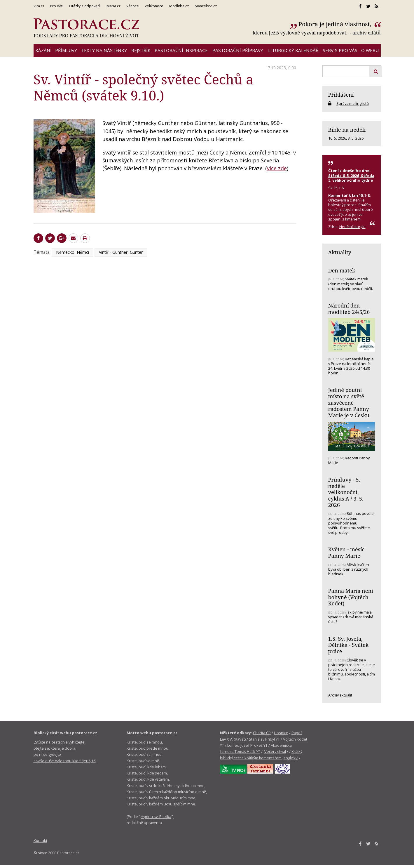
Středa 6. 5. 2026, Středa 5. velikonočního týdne (351, 178)
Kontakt (40, 840)
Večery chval (275, 751)
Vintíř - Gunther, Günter (121, 252)
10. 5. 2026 (337, 138)
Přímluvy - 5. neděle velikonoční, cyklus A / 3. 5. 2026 (346, 492)
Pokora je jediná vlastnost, (335, 24)
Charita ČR (262, 732)
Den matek (341, 270)
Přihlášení (341, 94)
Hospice (281, 732)
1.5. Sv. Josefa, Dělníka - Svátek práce (348, 645)
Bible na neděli (347, 129)
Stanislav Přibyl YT (264, 739)
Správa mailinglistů (352, 103)
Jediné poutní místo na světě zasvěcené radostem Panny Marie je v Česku (349, 402)
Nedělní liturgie (352, 226)
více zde (277, 168)
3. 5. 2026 (356, 138)
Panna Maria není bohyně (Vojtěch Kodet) (350, 597)
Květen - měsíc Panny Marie (346, 552)
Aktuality (339, 252)
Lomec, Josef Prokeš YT (247, 745)
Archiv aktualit (340, 695)
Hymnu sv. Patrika (156, 816)
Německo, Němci (72, 252)
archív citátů (366, 32)
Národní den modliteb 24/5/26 (349, 308)
